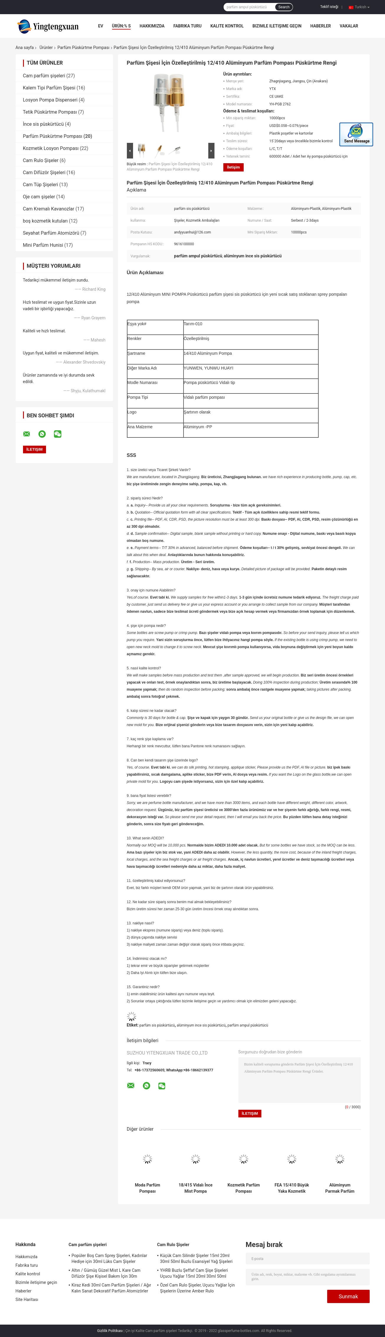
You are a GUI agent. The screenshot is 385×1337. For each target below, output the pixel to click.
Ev (100, 26)
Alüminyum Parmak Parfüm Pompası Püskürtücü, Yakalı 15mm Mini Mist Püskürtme (339, 1188)
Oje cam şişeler (39, 197)
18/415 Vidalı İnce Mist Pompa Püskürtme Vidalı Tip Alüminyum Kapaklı (196, 1188)
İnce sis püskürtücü (43, 124)
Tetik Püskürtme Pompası (50, 112)
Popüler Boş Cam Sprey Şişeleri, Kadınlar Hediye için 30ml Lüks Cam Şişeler (109, 1258)
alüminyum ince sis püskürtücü (201, 1025)
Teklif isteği (329, 7)
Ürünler (46, 47)
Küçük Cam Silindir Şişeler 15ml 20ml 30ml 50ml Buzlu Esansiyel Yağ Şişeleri (196, 1258)
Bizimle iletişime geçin (277, 26)
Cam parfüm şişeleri (44, 76)
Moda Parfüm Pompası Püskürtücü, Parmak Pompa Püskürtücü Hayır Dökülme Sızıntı (147, 1188)
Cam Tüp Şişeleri (40, 184)
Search (283, 7)
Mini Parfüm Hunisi (43, 245)
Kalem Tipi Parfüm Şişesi (49, 88)
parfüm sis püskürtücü (157, 1025)
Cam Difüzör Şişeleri (44, 172)
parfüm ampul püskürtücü (247, 1025)
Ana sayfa (25, 47)
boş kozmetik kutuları (45, 221)
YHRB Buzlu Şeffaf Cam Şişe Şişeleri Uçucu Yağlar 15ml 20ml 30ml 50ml (194, 1273)
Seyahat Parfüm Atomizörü (51, 233)
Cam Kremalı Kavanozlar (48, 209)
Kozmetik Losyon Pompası (51, 148)
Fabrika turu (187, 26)
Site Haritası (27, 1299)
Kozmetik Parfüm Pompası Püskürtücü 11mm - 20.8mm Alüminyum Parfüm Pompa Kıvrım (244, 1188)
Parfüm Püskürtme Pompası (83, 47)
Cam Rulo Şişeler (41, 160)
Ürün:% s (121, 26)
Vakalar (349, 26)
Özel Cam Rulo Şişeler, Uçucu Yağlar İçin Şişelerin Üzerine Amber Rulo (197, 1288)
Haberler (320, 26)
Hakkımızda (152, 26)
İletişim (233, 167)
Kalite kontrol (227, 26)
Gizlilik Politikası (110, 1331)
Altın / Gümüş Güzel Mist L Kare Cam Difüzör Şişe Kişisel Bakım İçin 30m (106, 1273)
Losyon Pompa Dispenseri (50, 100)
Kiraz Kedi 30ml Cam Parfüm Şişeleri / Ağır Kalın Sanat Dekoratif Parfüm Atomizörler (111, 1288)
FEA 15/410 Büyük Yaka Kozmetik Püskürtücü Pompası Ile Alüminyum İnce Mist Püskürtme (292, 1188)
